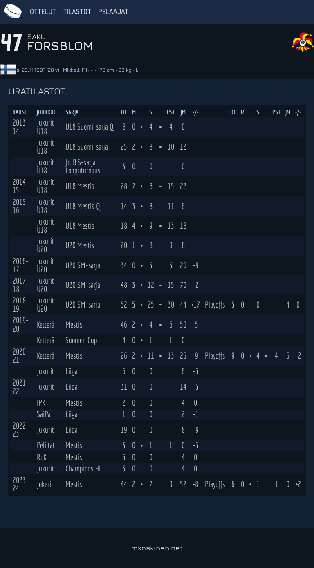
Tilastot (77, 11)
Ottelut (43, 11)
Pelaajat (113, 11)
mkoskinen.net (157, 547)
